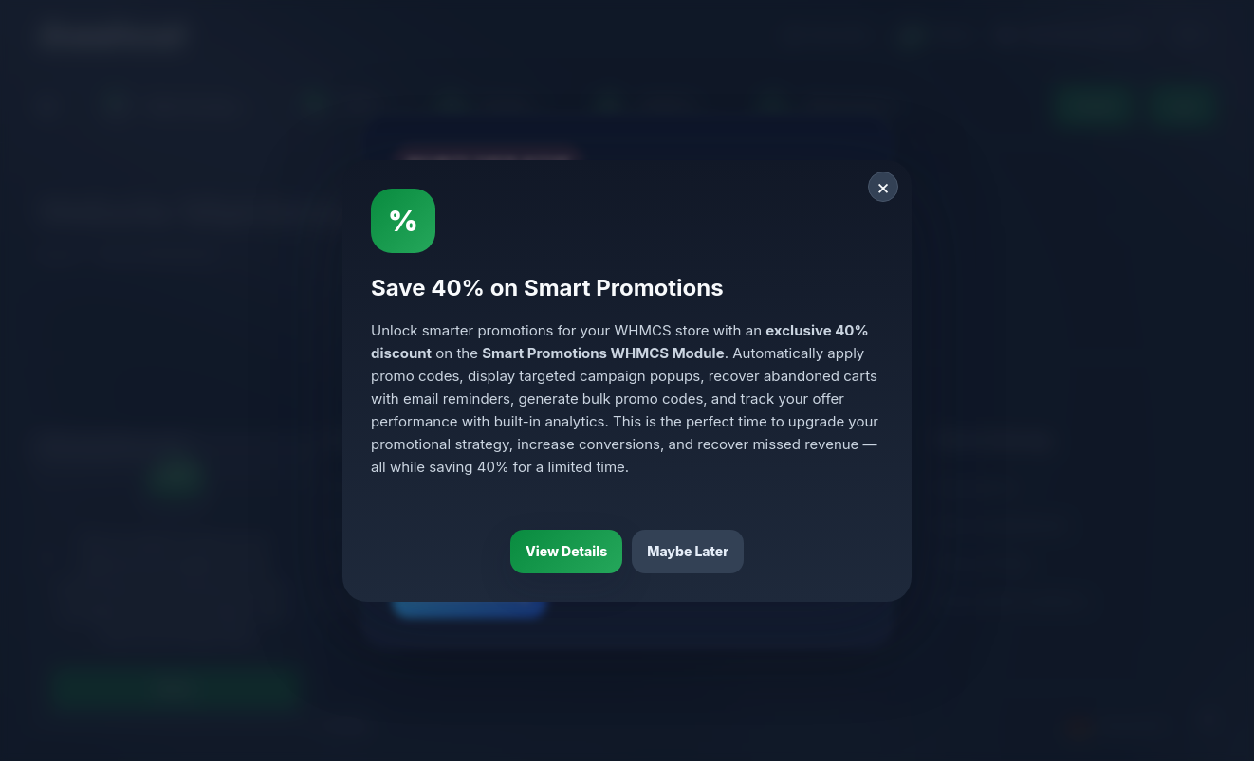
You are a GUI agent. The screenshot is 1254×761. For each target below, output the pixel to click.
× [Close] (883, 186)
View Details (566, 551)
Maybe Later (687, 551)
